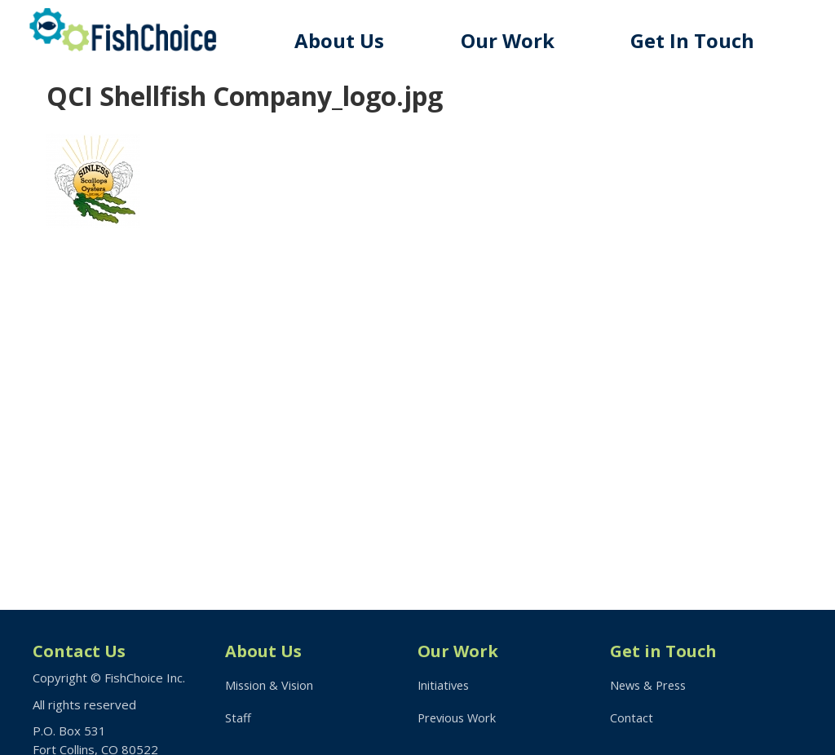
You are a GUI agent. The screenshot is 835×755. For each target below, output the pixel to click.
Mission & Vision (270, 685)
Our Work (515, 40)
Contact (631, 719)
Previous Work (459, 719)
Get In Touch (696, 40)
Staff (238, 719)
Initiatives (445, 685)
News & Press (650, 685)
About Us (350, 40)
